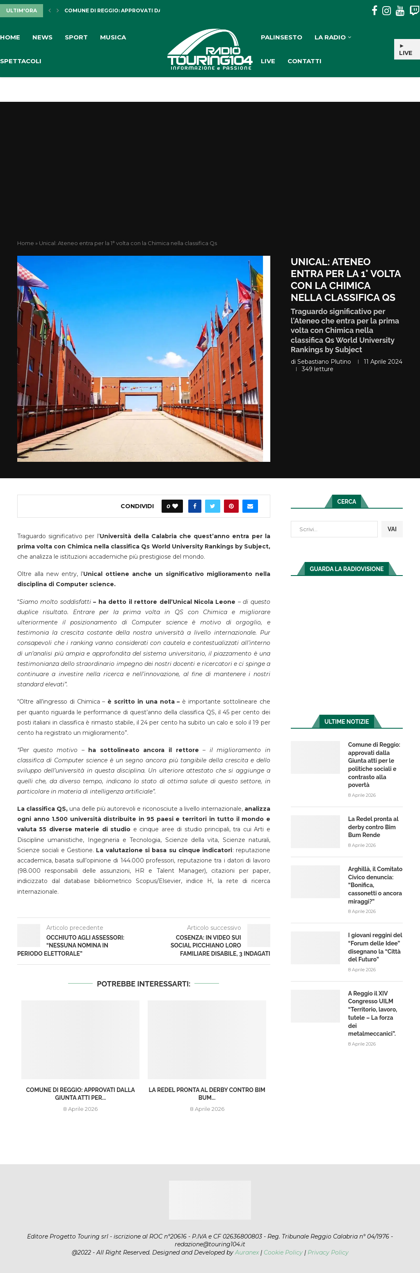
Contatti (305, 61)
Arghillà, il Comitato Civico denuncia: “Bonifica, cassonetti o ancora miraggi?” (375, 884)
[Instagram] (386, 10)
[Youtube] (400, 10)
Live (268, 61)
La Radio (330, 37)
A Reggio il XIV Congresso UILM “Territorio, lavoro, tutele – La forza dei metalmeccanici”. (372, 1012)
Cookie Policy (283, 1252)
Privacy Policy (328, 1252)
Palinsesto (281, 37)
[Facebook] (374, 10)
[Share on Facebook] (194, 506)
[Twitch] (414, 10)
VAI (392, 529)
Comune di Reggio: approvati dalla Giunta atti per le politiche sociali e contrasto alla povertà (374, 764)
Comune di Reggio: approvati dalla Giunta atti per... (144, 10)
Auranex (247, 1252)
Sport (76, 37)
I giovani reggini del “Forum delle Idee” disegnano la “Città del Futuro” (375, 946)
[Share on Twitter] (212, 506)
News (42, 37)
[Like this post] (175, 506)
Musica (113, 37)
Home (10, 37)
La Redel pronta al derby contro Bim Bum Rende (373, 826)
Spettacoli (20, 61)
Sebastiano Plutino (324, 361)
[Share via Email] (250, 506)
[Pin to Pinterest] (231, 506)
